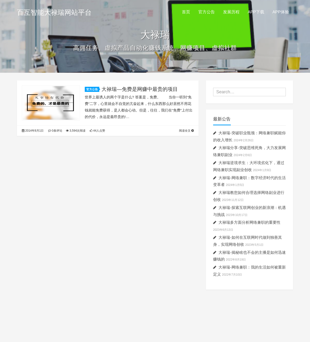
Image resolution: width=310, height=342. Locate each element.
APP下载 (256, 12)
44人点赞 (97, 130)
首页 (186, 12)
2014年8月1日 (33, 130)
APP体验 (280, 12)
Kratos (145, 322)
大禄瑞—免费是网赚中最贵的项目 (139, 89)
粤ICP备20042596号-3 (155, 328)
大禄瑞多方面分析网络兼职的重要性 (249, 222)
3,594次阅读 (75, 130)
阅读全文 (186, 130)
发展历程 (231, 12)
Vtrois (179, 322)
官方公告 (206, 12)
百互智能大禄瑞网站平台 (54, 12)
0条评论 (55, 130)
